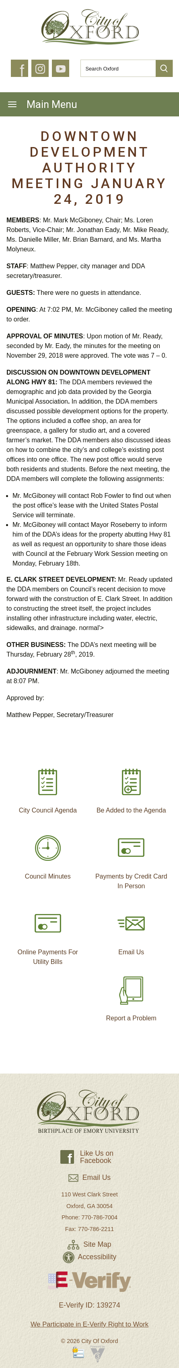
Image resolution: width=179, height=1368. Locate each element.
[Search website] (115, 68)
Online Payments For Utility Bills (48, 934)
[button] (164, 68)
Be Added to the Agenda (131, 787)
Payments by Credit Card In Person (131, 858)
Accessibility (90, 1257)
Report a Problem (131, 995)
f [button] (22, 71)
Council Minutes (48, 853)
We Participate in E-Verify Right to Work (89, 1324)
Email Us (131, 929)
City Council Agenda (48, 787)
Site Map (89, 1244)
